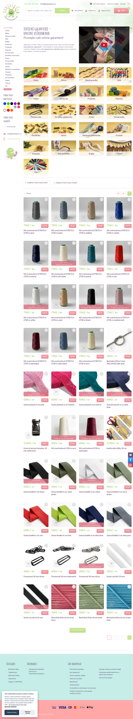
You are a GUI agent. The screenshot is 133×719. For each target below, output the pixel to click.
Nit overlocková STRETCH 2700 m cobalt (118, 231)
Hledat (62, 11)
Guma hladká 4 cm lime (61, 535)
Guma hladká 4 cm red (33, 535)
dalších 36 (7, 89)
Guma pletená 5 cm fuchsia (62, 404)
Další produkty (77, 630)
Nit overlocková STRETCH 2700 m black (90, 318)
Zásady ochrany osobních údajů (110, 669)
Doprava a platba (112, 4)
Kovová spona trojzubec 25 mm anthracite (35, 449)
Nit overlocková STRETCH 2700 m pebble (90, 231)
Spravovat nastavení (11, 706)
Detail (45, 226)
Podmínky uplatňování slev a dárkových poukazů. (109, 673)
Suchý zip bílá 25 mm (116, 576)
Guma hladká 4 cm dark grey (119, 535)
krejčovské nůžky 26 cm (117, 448)
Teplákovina (12, 672)
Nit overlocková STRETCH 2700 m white (35, 318)
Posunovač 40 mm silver (89, 576)
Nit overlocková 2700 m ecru (63, 448)
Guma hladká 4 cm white (89, 492)
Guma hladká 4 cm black (34, 492)
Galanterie (12, 679)
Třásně (7, 83)
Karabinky (8, 64)
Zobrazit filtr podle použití (65, 183)
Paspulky (8, 75)
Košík (121, 11)
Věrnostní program (97, 4)
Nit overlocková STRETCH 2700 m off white (62, 275)
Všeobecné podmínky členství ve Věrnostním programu (36, 671)
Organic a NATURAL (15, 682)
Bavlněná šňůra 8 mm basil (90, 617)
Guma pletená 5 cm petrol (90, 404)
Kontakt (123, 4)
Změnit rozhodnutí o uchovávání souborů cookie (81, 692)
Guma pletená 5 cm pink (34, 404)
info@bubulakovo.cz (48, 4)
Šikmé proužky (10, 36)
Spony (7, 67)
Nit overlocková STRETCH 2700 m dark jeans (62, 362)
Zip (6, 86)
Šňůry (7, 33)
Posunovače (9, 53)
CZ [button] (128, 4)
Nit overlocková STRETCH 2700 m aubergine (35, 362)
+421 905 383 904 (31, 4)
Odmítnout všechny (27, 712)
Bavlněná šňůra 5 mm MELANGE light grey (116, 362)
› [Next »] (129, 638)
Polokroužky (9, 61)
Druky (7, 58)
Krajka (7, 80)
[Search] (47, 10)
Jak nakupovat (75, 672)
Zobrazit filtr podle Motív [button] (37, 183)
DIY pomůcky (9, 78)
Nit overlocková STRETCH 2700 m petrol (90, 275)
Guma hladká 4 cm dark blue (91, 535)
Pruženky (8, 47)
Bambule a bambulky (12, 69)
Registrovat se (104, 11)
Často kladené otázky (77, 676)
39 (124, 638)
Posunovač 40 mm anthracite (63, 576)
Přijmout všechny (12, 712)
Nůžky (7, 42)
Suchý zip (8, 44)
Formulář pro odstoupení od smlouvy (83, 688)
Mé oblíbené (77, 11)
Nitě (6, 39)
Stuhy (7, 31)
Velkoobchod (74, 685)
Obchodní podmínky (77, 669)
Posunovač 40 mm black (34, 576)
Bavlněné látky (13, 669)
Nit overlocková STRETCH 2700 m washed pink (118, 318)
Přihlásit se (90, 11)
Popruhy (8, 50)
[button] (12, 127)
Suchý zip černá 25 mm (33, 617)
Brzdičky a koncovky (12, 56)
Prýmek (8, 72)
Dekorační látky (13, 676)
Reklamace (74, 682)
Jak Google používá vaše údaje (17, 704)
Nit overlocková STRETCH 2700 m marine (35, 275)
